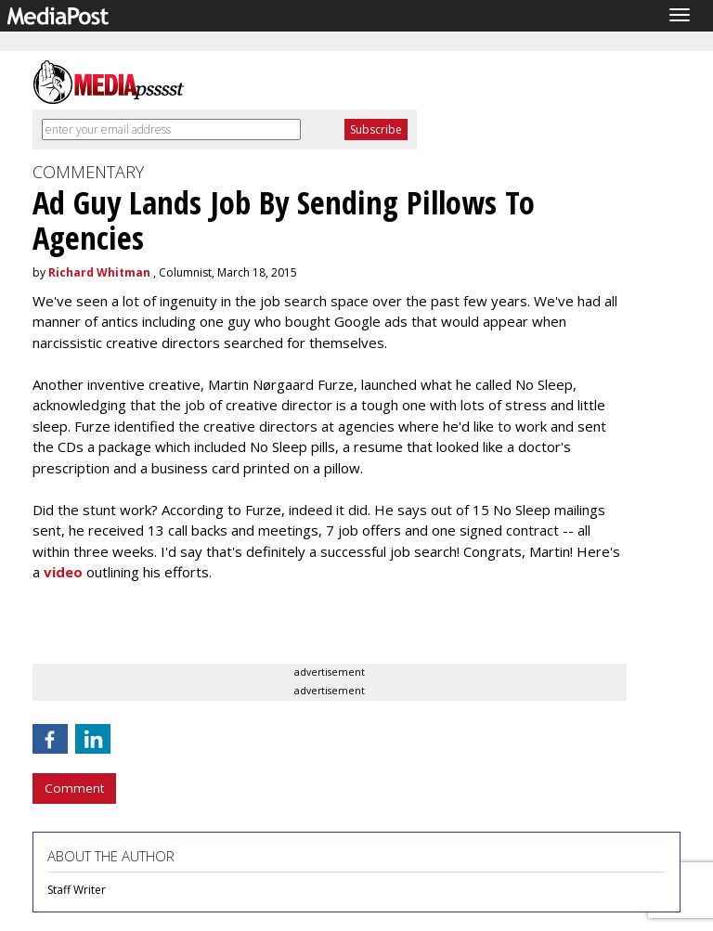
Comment (74, 788)
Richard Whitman (99, 272)
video (63, 571)
